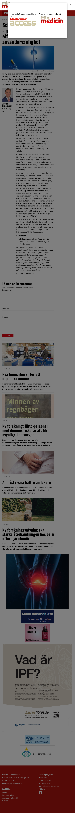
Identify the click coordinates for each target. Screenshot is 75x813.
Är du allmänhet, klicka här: (52, 18)
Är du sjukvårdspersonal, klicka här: (23, 19)
